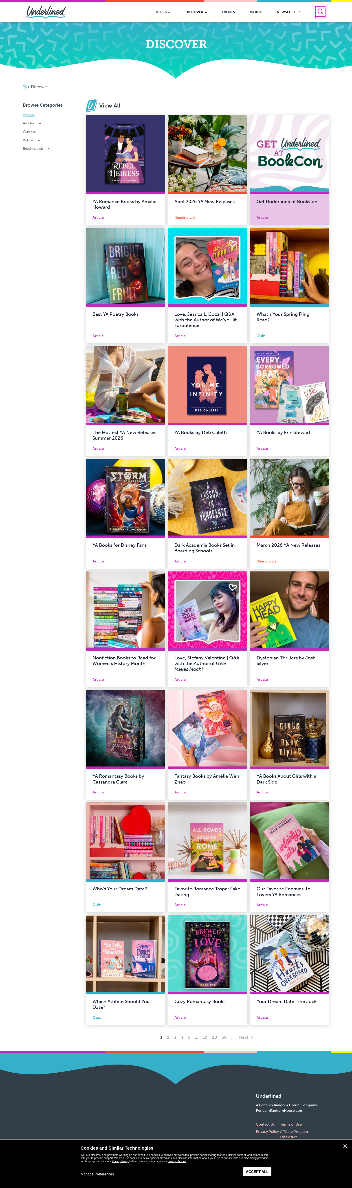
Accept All (257, 1172)
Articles (32, 123)
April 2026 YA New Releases (204, 201)
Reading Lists (37, 149)
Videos (32, 140)
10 (205, 1037)
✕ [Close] (345, 1146)
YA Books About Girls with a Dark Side (286, 779)
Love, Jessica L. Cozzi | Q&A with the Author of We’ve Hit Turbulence (205, 320)
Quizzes (29, 132)
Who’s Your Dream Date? (119, 889)
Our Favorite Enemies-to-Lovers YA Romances (285, 891)
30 (224, 1037)
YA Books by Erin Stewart (283, 432)
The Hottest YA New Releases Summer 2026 (124, 435)
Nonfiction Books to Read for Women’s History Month (124, 660)
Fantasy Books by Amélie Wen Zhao (206, 779)
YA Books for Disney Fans (119, 545)
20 (214, 1037)
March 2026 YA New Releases (288, 545)
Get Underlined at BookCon (287, 201)
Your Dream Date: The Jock (287, 1001)
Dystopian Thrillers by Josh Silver (286, 660)
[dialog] (176, 1164)
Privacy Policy (267, 1131)
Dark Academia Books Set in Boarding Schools (204, 548)
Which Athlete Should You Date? (121, 1004)
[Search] (320, 12)
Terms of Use (291, 1124)
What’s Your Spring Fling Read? (283, 317)
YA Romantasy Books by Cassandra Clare (118, 779)
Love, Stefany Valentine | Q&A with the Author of (206, 663)
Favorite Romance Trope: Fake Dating (207, 891)
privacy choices (177, 1161)
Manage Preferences (97, 1174)
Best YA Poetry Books (115, 314)
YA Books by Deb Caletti (200, 432)
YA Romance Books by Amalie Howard (124, 204)
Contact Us (265, 1124)
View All (29, 115)
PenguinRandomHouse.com (279, 1110)
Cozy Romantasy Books (199, 1001)
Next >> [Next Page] (247, 1037)
